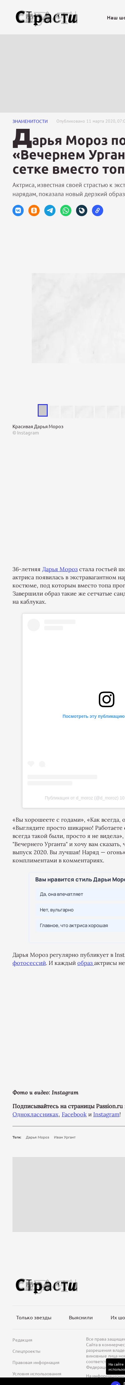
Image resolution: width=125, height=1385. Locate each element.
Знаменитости (30, 121)
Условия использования (36, 1373)
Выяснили (81, 1317)
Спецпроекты (26, 1351)
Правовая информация (36, 1362)
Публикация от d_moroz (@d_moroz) (81, 797)
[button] (18, 210)
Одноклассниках (35, 1114)
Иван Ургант (65, 1136)
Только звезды (33, 1317)
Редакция (22, 1339)
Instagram (106, 1114)
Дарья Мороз (60, 569)
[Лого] (46, 17)
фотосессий (29, 962)
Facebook (74, 1114)
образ (85, 962)
